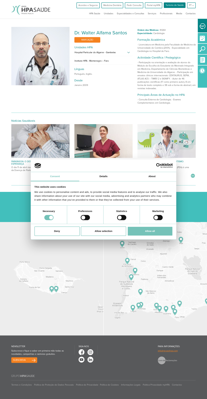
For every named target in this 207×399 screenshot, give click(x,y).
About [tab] (152, 176)
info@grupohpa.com (168, 350)
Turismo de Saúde (175, 5)
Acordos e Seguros (88, 5)
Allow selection (103, 231)
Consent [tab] (55, 176)
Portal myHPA (153, 5)
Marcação (87, 39)
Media (179, 13)
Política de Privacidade (87, 384)
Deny (57, 231)
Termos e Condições (21, 384)
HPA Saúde (94, 13)
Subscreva (19, 360)
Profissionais (166, 13)
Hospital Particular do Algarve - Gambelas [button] (95, 52)
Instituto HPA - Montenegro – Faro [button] (92, 60)
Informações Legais (131, 384)
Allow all (150, 231)
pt (191, 5)
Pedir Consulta (134, 5)
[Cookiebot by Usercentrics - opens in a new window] (158, 165)
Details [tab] (103, 176)
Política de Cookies (109, 384)
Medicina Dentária (112, 5)
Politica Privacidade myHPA (156, 384)
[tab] (103, 53)
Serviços (152, 13)
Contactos (191, 13)
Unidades (108, 13)
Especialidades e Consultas (130, 13)
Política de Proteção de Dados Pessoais (54, 384)
